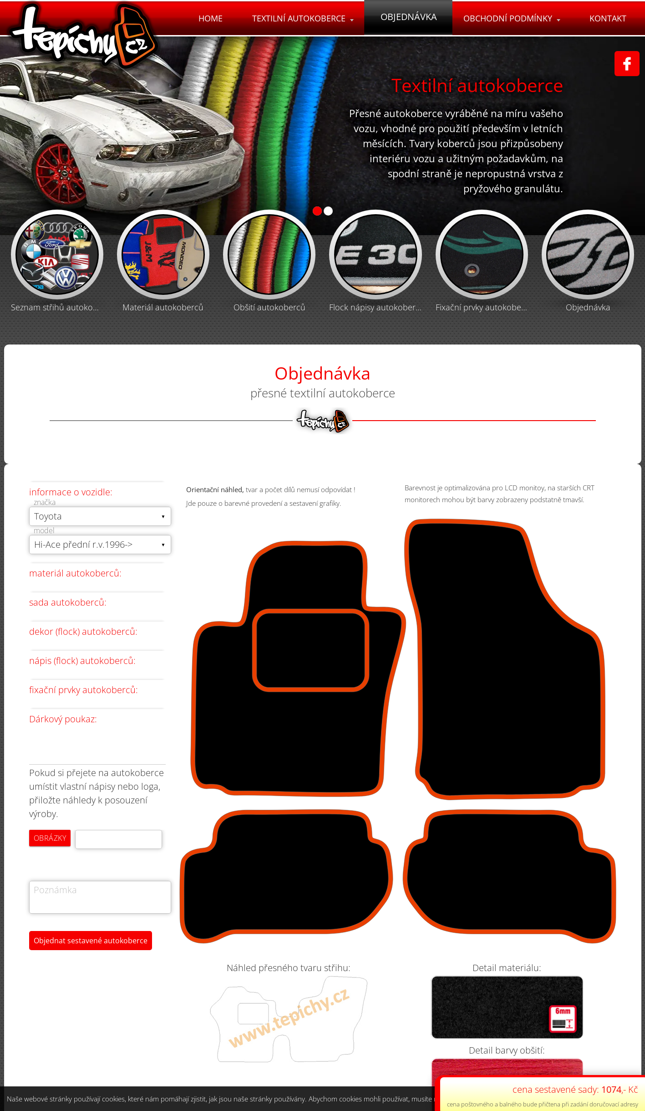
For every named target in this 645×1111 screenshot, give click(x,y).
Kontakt (607, 18)
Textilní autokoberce (300, 18)
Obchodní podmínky (510, 18)
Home (208, 18)
